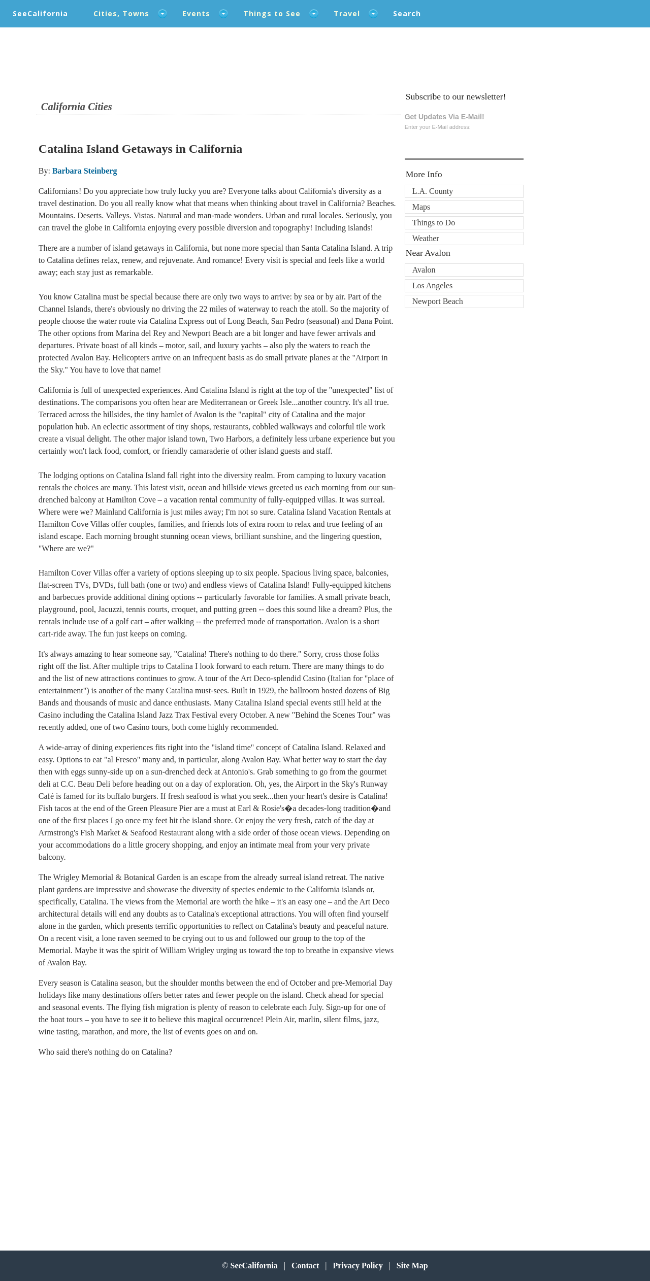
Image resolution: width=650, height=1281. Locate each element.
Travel (347, 13)
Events (196, 13)
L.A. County (432, 191)
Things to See (272, 13)
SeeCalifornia (40, 13)
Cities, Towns (121, 13)
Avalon (424, 269)
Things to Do (433, 222)
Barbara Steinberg (84, 170)
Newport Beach (437, 301)
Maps (421, 207)
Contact (305, 1265)
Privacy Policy (357, 1265)
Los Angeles (432, 285)
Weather (425, 238)
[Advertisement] (105, 1147)
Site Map (412, 1265)
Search (407, 13)
